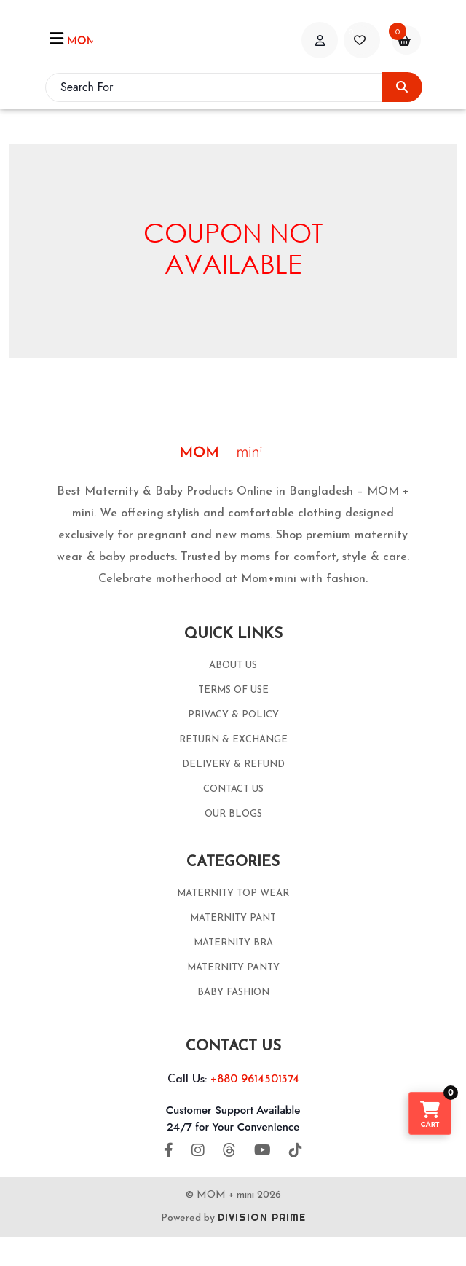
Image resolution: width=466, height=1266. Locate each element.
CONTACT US (233, 789)
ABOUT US (233, 665)
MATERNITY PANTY (233, 967)
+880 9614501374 (254, 1079)
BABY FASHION (233, 992)
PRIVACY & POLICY (233, 715)
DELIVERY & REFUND (233, 764)
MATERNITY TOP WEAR (233, 893)
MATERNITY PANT (233, 918)
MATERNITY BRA (233, 943)
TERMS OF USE (233, 690)
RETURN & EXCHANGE (233, 739)
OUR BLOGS (233, 814)
